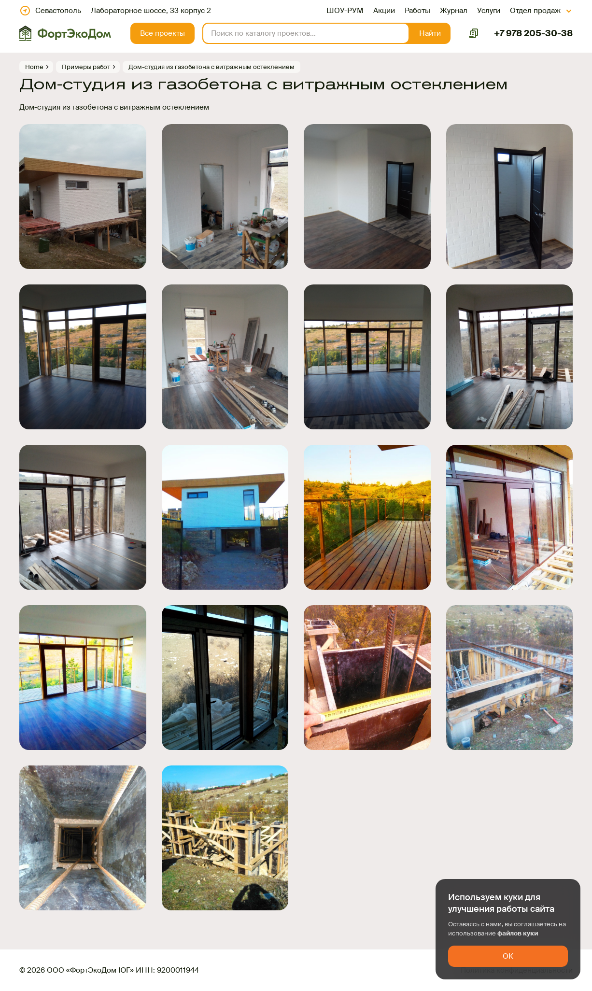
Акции (384, 10)
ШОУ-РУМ (345, 10)
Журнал (453, 10)
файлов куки (517, 933)
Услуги (488, 10)
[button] (430, 33)
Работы (417, 10)
